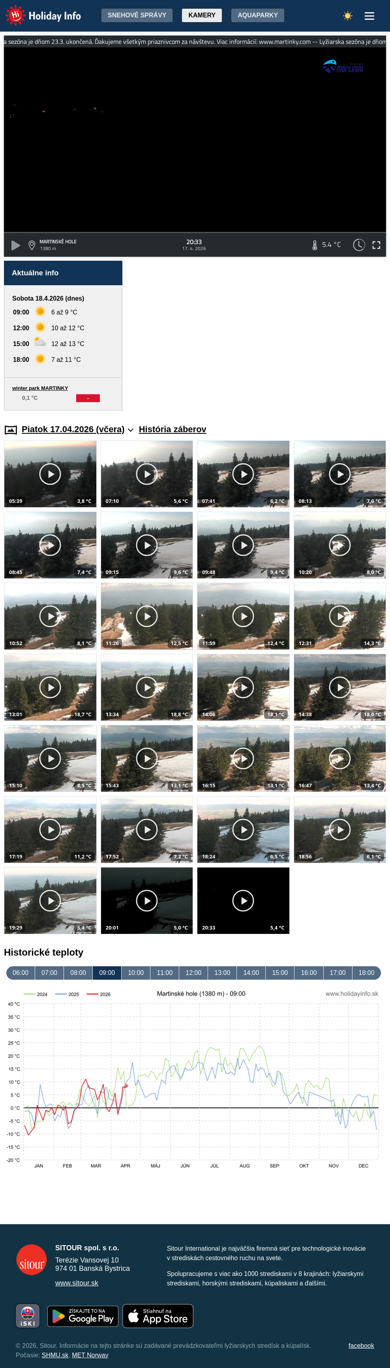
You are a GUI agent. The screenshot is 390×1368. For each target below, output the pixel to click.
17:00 (338, 972)
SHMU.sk (55, 1355)
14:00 (251, 972)
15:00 (280, 972)
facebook (361, 1345)
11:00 (164, 972)
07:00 (49, 972)
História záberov (172, 429)
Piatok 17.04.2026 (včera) (77, 429)
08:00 (78, 972)
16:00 (309, 972)
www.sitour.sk (76, 1283)
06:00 (20, 972)
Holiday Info (35, 10)
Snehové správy (137, 15)
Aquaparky (258, 15)
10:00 (136, 972)
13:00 (222, 972)
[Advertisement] (258, 335)
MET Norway (90, 1355)
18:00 (367, 972)
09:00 (107, 972)
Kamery (202, 15)
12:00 (193, 972)
